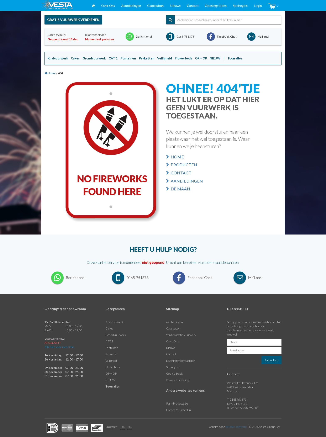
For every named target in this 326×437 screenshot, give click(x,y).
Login (258, 5)
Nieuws (175, 5)
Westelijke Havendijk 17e (242, 383)
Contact (193, 5)
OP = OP (111, 373)
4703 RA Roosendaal (240, 387)
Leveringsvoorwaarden (180, 360)
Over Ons (108, 5)
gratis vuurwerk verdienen (73, 20)
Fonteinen (111, 347)
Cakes (109, 328)
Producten (181, 164)
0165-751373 (185, 36)
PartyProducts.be (177, 403)
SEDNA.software (236, 426)
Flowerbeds (112, 367)
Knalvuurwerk (114, 322)
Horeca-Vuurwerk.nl (178, 410)
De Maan (178, 188)
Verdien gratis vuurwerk (181, 335)
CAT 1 (109, 341)
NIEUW (110, 380)
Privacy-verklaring (177, 380)
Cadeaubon (155, 5)
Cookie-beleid (174, 373)
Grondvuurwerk (115, 335)
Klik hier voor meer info (59, 347)
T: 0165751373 (237, 399)
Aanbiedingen (131, 5)
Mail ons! (233, 391)
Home (175, 156)
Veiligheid (111, 360)
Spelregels (240, 5)
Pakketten (111, 354)
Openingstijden (216, 5)
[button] (273, 5)
